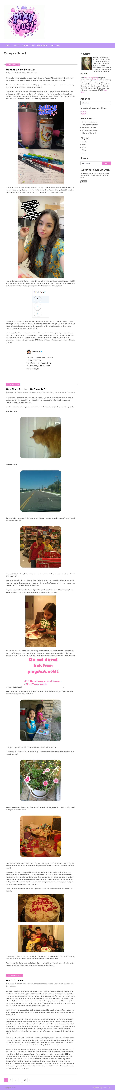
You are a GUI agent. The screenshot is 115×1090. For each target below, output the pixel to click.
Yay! (72, 983)
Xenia (84, 147)
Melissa (84, 144)
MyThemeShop (97, 1088)
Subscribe (84, 181)
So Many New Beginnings (90, 122)
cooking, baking (93, 78)
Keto (85, 78)
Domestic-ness (24, 392)
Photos (57, 392)
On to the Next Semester (20, 70)
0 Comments (33, 73)
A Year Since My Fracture (90, 130)
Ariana (84, 150)
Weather (67, 983)
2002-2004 (83, 112)
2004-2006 (83, 114)
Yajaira (12, 73)
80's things (95, 80)
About (8, 45)
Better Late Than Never (89, 127)
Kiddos (43, 392)
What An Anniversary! (89, 133)
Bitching (24, 983)
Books (16, 45)
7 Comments (71, 392)
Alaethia (19, 983)
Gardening (33, 392)
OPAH (47, 392)
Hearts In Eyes (14, 980)
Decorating (34, 983)
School (24, 73)
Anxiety (19, 73)
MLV (53, 983)
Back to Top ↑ (107, 1088)
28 (25, 1080)
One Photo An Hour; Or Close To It (26, 389)
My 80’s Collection (39, 45)
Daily (18, 392)
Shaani (84, 142)
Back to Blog (55, 45)
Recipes (25, 45)
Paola (84, 153)
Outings (52, 392)
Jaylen (38, 392)
